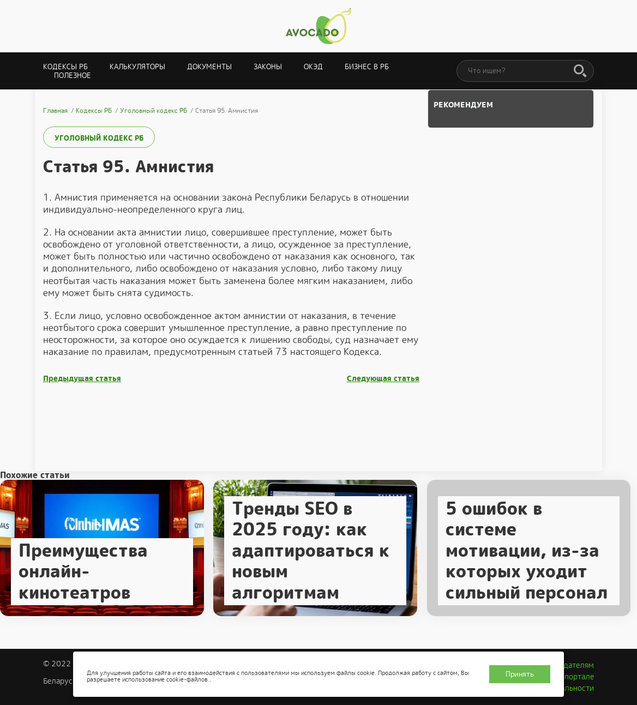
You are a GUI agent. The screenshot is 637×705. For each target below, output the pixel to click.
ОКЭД (313, 67)
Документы (209, 67)
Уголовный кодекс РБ (99, 138)
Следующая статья (383, 378)
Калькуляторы (137, 67)
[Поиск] (580, 71)
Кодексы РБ (65, 67)
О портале (575, 676)
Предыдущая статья (82, 378)
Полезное (72, 75)
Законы (268, 67)
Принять (520, 674)
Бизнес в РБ (367, 67)
